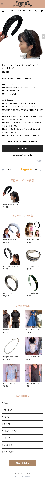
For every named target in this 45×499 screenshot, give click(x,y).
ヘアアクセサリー (8, 410)
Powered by (22, 477)
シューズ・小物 (7, 445)
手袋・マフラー (7, 424)
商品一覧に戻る (22, 463)
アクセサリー (6, 417)
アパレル (5, 403)
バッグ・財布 (6, 438)
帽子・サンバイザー (8, 452)
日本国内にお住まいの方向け (22, 155)
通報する (40, 161)
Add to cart (22, 148)
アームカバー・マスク (9, 431)
